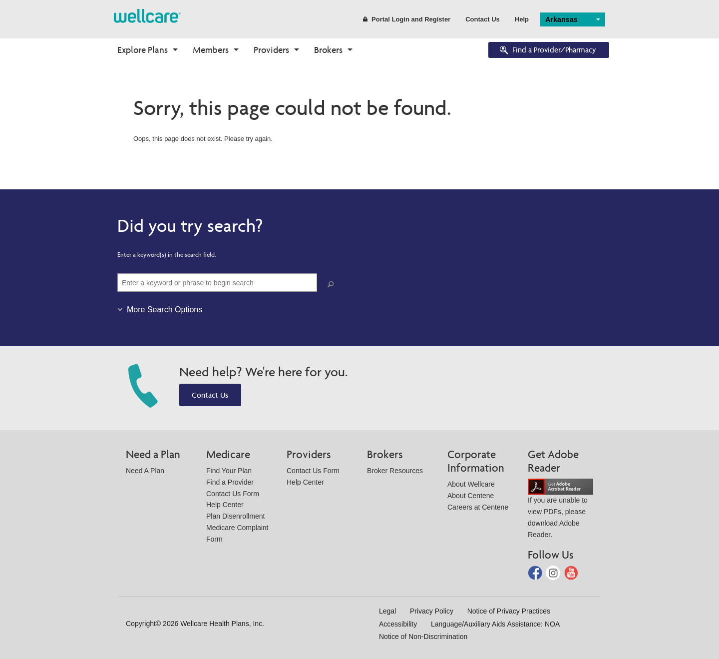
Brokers (328, 49)
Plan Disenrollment (235, 516)
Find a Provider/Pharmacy (547, 50)
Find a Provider (230, 482)
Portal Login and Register (406, 19)
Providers (271, 49)
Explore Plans (142, 49)
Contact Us (482, 19)
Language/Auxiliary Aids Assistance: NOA (495, 624)
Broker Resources (395, 471)
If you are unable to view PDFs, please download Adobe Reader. (560, 510)
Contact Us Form (232, 494)
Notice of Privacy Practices (509, 611)
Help (522, 19)
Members (211, 49)
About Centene (470, 496)
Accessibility (398, 624)
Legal (387, 611)
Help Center (225, 505)
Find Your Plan (229, 471)
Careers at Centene (477, 507)
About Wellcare (471, 484)
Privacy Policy (431, 611)
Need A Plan (145, 471)
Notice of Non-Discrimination (423, 637)
